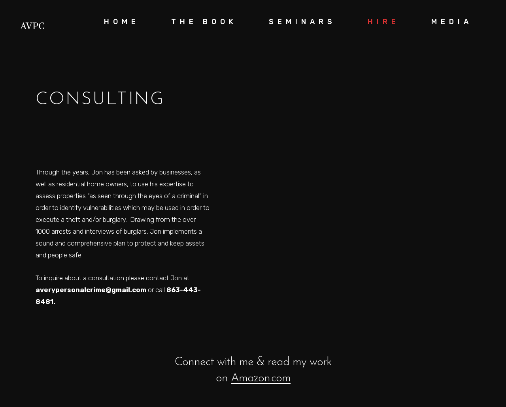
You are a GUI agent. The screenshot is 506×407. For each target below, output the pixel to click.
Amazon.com (261, 378)
